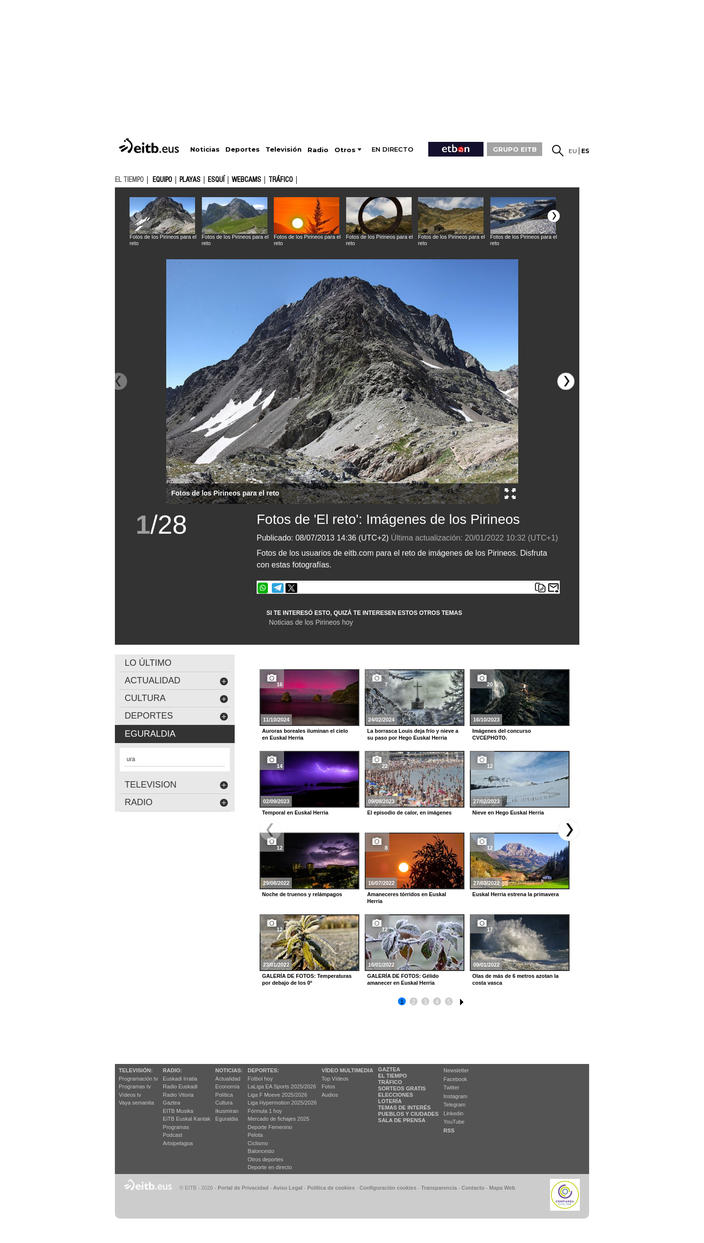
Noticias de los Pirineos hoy (311, 622)
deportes (176, 716)
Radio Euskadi (180, 1086)
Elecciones (395, 1095)
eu (573, 151)
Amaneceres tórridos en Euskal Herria (406, 897)
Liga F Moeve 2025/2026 (278, 1095)
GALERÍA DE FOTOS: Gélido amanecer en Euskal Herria (403, 979)
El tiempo (392, 1076)
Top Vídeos (335, 1079)
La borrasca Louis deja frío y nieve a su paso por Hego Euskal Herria (413, 734)
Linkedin (453, 1113)
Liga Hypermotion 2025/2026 (282, 1103)
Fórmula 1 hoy (265, 1111)
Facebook (455, 1079)
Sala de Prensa (401, 1120)
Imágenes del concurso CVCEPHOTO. (501, 734)
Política (224, 1095)
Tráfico (280, 180)
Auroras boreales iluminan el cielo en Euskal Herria (305, 734)
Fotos (328, 1086)
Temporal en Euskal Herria (295, 812)
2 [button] (414, 1001)
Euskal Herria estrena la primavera (515, 894)
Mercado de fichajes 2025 (278, 1119)
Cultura (223, 1103)
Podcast (172, 1135)
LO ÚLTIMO (148, 663)
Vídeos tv (130, 1095)
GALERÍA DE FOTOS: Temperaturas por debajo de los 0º (307, 979)
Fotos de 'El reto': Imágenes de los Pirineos (388, 519)
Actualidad (227, 1079)
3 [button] (425, 1001)
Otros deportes (266, 1159)
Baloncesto (261, 1151)
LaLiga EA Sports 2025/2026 (282, 1086)
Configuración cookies (387, 1188)
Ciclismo (258, 1143)
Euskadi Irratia (180, 1079)
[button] (554, 216)
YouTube (453, 1122)
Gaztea (171, 1103)
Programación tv (138, 1079)
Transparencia (439, 1188)
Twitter (451, 1087)
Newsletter (456, 1070)
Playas (189, 180)
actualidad (176, 681)
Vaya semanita (136, 1103)
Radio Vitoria (178, 1095)
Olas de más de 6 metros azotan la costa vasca (515, 979)
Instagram (455, 1096)
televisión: (136, 1070)
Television (176, 785)
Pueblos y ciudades (408, 1114)
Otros (344, 150)
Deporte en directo (270, 1167)
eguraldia (150, 734)
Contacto (473, 1188)
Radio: (172, 1070)
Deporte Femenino (270, 1127)
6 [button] (460, 1000)
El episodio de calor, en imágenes (409, 812)
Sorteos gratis (402, 1088)
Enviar (553, 588)
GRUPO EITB (515, 149)
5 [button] (449, 1001)
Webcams (246, 180)
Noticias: (228, 1070)
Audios (330, 1095)
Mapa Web (502, 1188)
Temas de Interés (404, 1107)
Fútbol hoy (260, 1079)
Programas (176, 1127)
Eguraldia (226, 1119)
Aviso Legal (288, 1188)
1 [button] (402, 1001)
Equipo (162, 180)
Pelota (255, 1135)
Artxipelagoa (178, 1143)
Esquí (216, 180)
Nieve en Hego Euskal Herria (508, 812)
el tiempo (129, 179)
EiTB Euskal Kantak (186, 1119)
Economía (227, 1086)
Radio (176, 802)
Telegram (454, 1104)
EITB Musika (178, 1111)
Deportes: (263, 1070)
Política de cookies (330, 1188)
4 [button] (437, 1001)
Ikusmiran (227, 1111)
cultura (176, 698)
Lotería (389, 1101)
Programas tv (135, 1086)
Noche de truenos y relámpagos (302, 894)
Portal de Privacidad (243, 1188)
